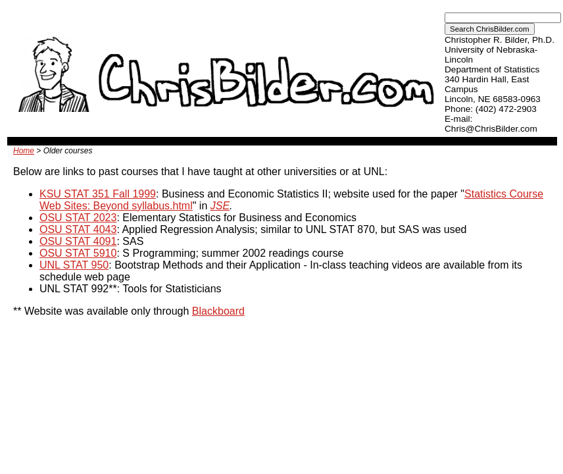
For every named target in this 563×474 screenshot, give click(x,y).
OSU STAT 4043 (77, 229)
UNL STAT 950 (74, 265)
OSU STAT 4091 (77, 241)
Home (23, 150)
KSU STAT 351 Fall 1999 (97, 193)
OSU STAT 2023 (77, 217)
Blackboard (218, 311)
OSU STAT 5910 (77, 253)
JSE (220, 205)
